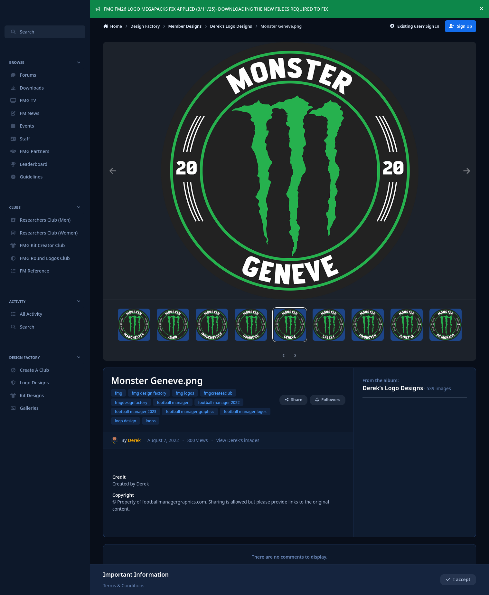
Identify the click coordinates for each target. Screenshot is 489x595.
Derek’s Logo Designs (392, 377)
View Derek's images (237, 429)
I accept (458, 580)
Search (22, 31)
